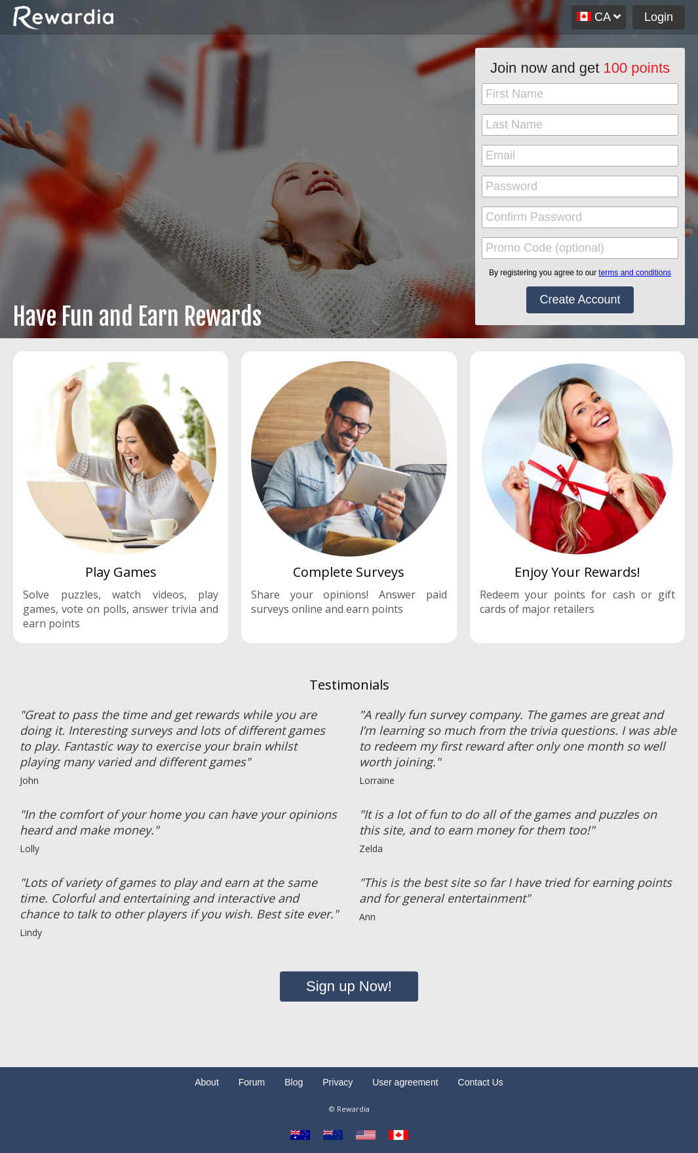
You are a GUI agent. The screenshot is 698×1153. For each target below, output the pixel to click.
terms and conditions (634, 272)
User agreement (405, 1082)
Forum (252, 1082)
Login (658, 17)
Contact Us (480, 1082)
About (207, 1082)
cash (624, 594)
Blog (293, 1082)
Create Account (579, 299)
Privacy (337, 1082)
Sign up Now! (349, 986)
